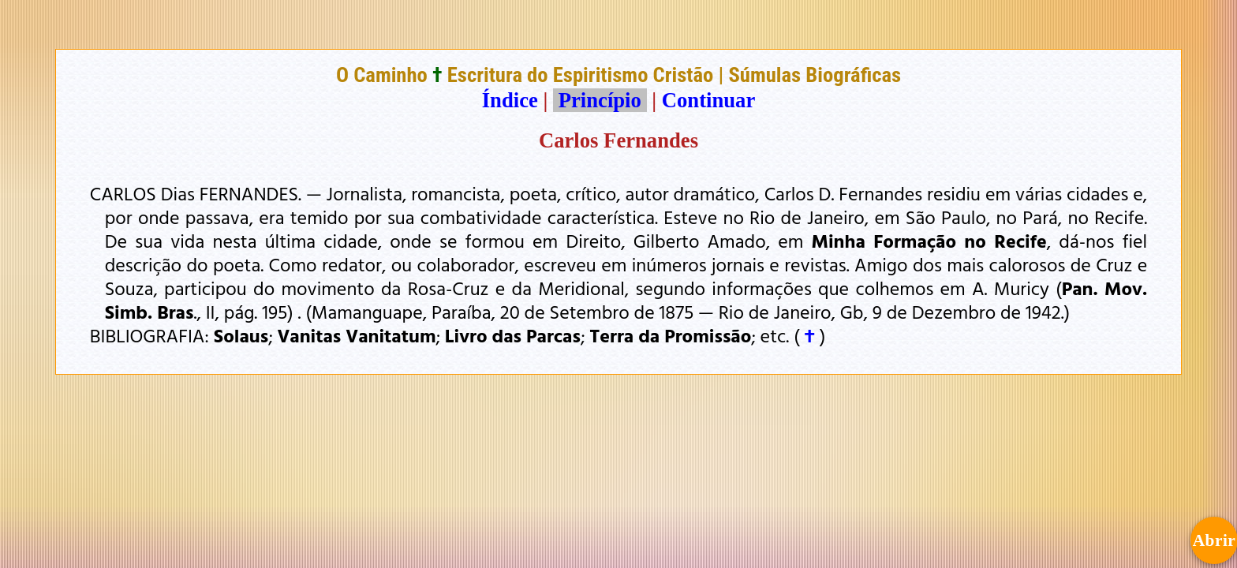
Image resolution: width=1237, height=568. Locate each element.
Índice (510, 100)
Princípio (599, 100)
